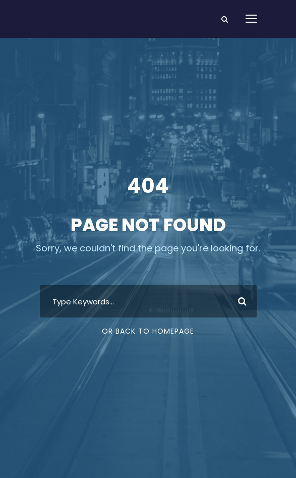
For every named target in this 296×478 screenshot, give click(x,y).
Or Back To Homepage (148, 331)
